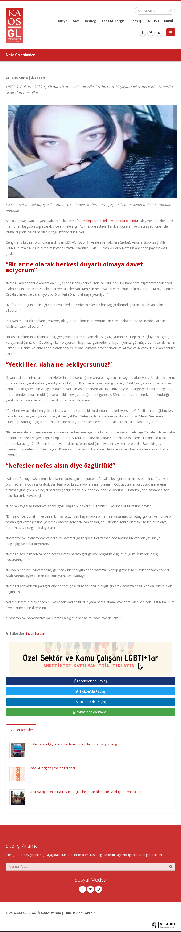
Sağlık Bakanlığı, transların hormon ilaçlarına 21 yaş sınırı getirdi (76, 744)
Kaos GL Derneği (84, 21)
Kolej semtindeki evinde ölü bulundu (110, 220)
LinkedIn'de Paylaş (91, 701)
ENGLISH (152, 21)
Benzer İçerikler (21, 730)
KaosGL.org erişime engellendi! (52, 768)
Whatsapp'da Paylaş (90, 712)
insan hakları (35, 633)
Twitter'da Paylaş (90, 691)
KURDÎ (168, 21)
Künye (62, 21)
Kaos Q (136, 21)
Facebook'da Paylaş (90, 681)
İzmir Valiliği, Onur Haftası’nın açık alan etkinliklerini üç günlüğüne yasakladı (85, 791)
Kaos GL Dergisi (113, 21)
